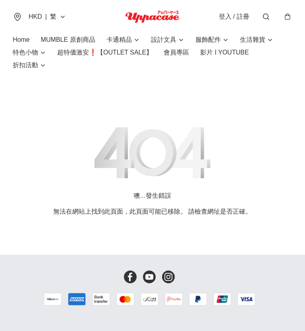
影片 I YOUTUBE (224, 52)
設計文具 (163, 39)
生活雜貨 (252, 39)
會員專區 (176, 52)
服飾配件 (208, 39)
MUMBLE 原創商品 (68, 39)
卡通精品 (119, 39)
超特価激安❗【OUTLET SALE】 (104, 52)
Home (21, 39)
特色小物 (25, 52)
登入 (234, 16)
